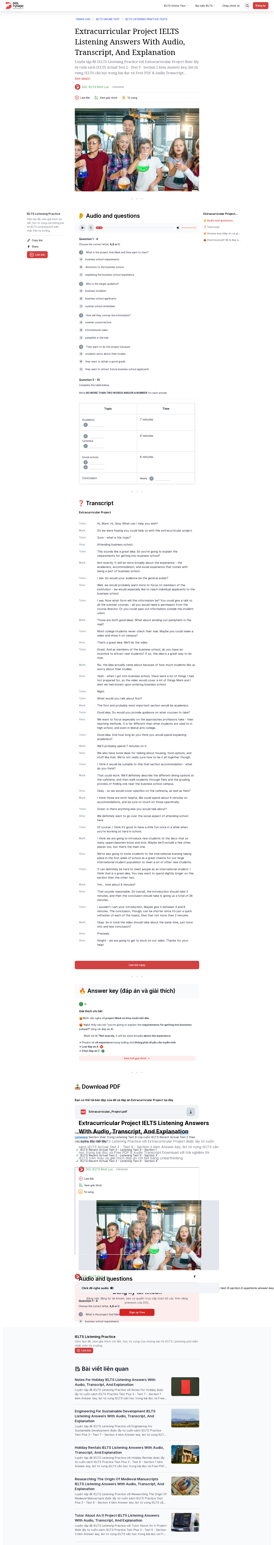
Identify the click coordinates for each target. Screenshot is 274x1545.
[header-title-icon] (137, 1369)
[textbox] (137, 443)
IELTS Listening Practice (43, 213)
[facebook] (45, 246)
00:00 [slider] (99, 228)
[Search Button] (247, 5)
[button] (222, 220)
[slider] (195, 228)
